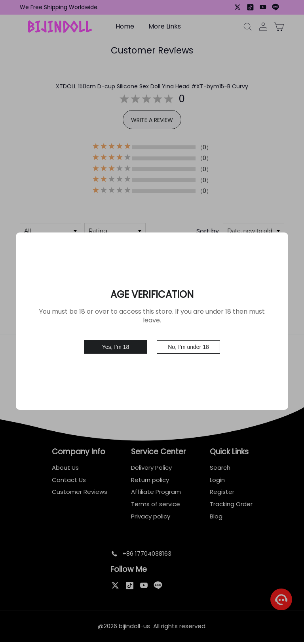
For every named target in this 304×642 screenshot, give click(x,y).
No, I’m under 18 (188, 347)
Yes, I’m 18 (115, 347)
